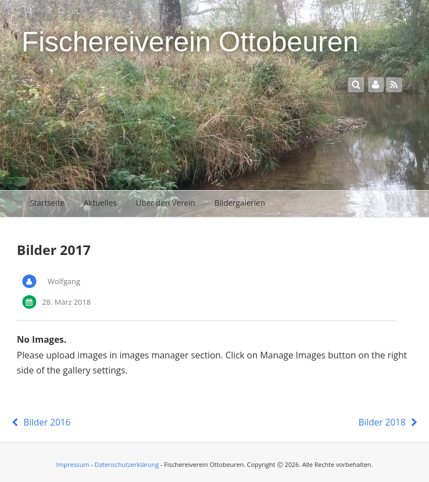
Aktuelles (100, 202)
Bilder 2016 (39, 422)
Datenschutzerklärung (126, 464)
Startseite (47, 202)
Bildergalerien (239, 202)
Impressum (72, 464)
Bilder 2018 (390, 422)
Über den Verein (166, 202)
